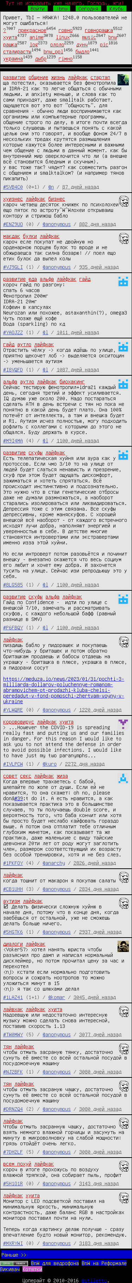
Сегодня (88, 8)
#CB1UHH (13, 889)
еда (33, 278)
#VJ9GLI (13, 267)
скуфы (36, 452)
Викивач (10, 1269)
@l (45, 332)
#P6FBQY (13, 627)
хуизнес (13, 198)
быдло (82, 51)
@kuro (50, 763)
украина (13, 58)
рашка (10, 44)
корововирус (18, 721)
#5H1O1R (13, 1183)
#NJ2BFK (13, 1071)
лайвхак (13, 1009)
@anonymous (57, 224)
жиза (62, 775)
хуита (10, 37)
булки (30, 236)
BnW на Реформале (104, 1263)
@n (51, 186)
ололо (57, 44)
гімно (65, 58)
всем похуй (17, 1163)
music (89, 37)
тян (7, 1046)
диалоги (13, 943)
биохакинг (72, 381)
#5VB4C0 (13, 186)
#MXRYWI (13, 1243)
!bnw (61, 8)
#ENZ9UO (13, 224)
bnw (112, 37)
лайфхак (78, 77)
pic (104, 44)
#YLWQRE (13, 709)
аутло (24, 344)
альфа (47, 278)
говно (65, 30)
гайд (84, 278)
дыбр (40, 58)
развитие (14, 77)
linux (63, 37)
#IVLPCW (13, 763)
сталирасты (17, 51)
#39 (18, 798)
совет (10, 775)
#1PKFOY (13, 863)
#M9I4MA (13, 440)
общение (38, 77)
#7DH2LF (13, 1151)
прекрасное (32, 30)
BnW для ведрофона (55, 1263)
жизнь (58, 77)
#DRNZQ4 (13, 1109)
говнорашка (99, 30)
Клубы (116, 8)
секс (25, 775)
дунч (82, 44)
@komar (56, 997)
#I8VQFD (13, 369)
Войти (38, 8)
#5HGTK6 (13, 931)
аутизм (11, 900)
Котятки (32, 1269)
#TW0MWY (13, 1034)
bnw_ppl (53, 51)
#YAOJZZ (13, 332)
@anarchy (54, 863)
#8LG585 (13, 584)
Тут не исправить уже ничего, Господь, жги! (65, 3)
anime (37, 37)
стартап (100, 77)
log (34, 44)
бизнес (56, 198)
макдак (11, 236)
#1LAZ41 (13, 997)
